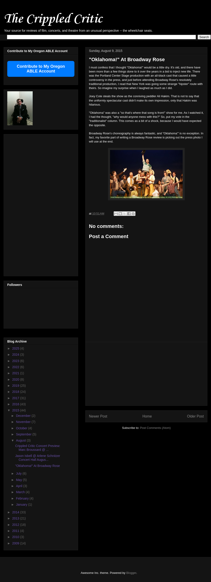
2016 (16, 404)
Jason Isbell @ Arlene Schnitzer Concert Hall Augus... (37, 457)
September (24, 434)
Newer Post (98, 416)
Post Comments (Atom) (155, 428)
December (23, 416)
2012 (16, 524)
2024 (16, 354)
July (19, 473)
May (19, 480)
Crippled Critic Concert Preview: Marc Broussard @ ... (37, 448)
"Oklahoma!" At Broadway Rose (37, 466)
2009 (16, 543)
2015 (16, 410)
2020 (16, 379)
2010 (16, 537)
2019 (16, 385)
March (21, 492)
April (19, 486)
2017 (16, 398)
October (22, 428)
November (23, 422)
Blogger (131, 573)
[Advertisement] (146, 373)
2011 (16, 531)
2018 (16, 392)
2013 (16, 518)
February (22, 498)
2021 (16, 373)
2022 (16, 367)
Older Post (195, 416)
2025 (16, 348)
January (22, 504)
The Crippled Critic (53, 19)
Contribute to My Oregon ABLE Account (41, 68)
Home (147, 416)
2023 (16, 361)
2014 (16, 512)
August (21, 440)
